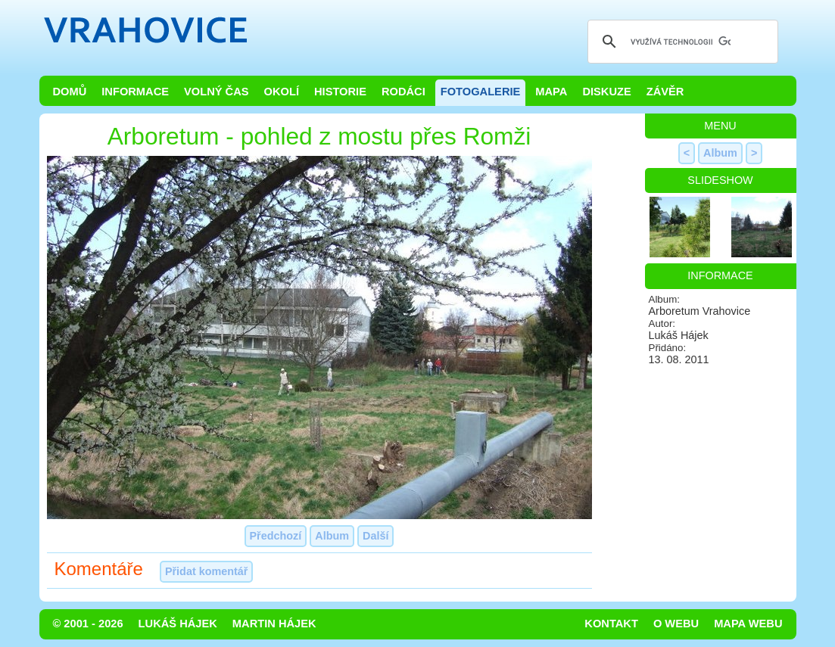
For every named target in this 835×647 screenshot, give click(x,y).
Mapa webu (748, 623)
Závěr (665, 92)
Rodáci (403, 92)
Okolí (281, 92)
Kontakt (611, 623)
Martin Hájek (274, 623)
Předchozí (276, 536)
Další (375, 536)
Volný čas (216, 92)
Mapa (551, 92)
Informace (135, 92)
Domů (70, 92)
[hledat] (681, 42)
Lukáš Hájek (178, 623)
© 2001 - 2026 (88, 623)
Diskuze (606, 92)
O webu (676, 623)
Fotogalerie (481, 92)
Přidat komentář (206, 571)
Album (332, 536)
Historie (340, 92)
